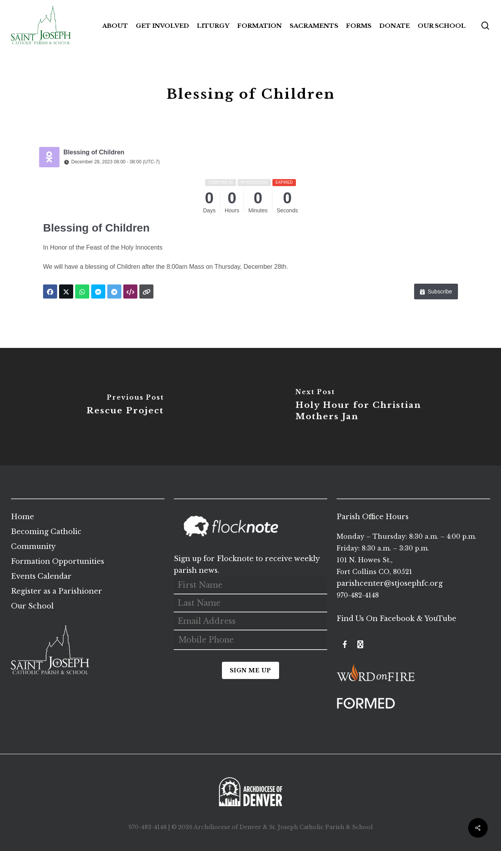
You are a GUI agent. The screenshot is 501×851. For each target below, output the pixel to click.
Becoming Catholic (46, 531)
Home (22, 516)
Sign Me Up (250, 670)
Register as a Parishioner (56, 591)
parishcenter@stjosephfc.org (390, 583)
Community (33, 546)
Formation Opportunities (57, 561)
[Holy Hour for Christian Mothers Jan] (375, 406)
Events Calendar (41, 576)
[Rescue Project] (125, 406)
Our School (32, 606)
